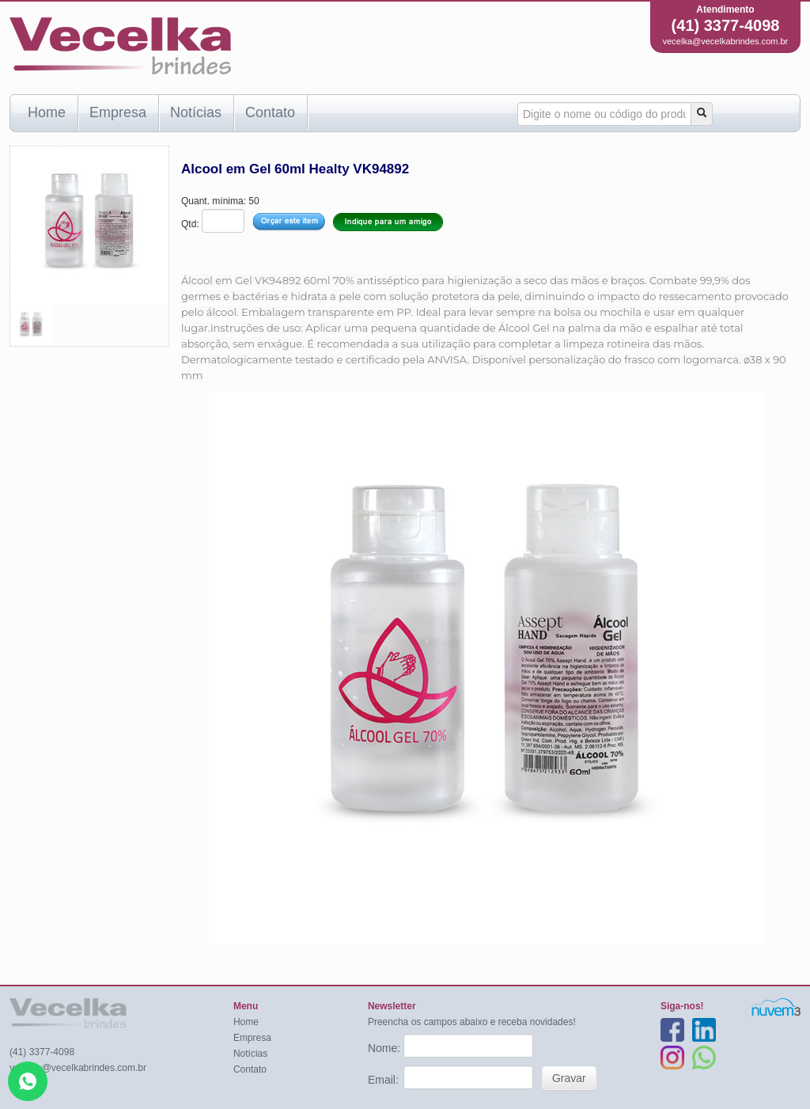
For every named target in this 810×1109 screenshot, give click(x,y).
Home (47, 112)
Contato (270, 112)
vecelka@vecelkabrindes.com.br (726, 41)
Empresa (117, 112)
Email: (385, 1079)
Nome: (385, 1048)
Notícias (195, 112)
